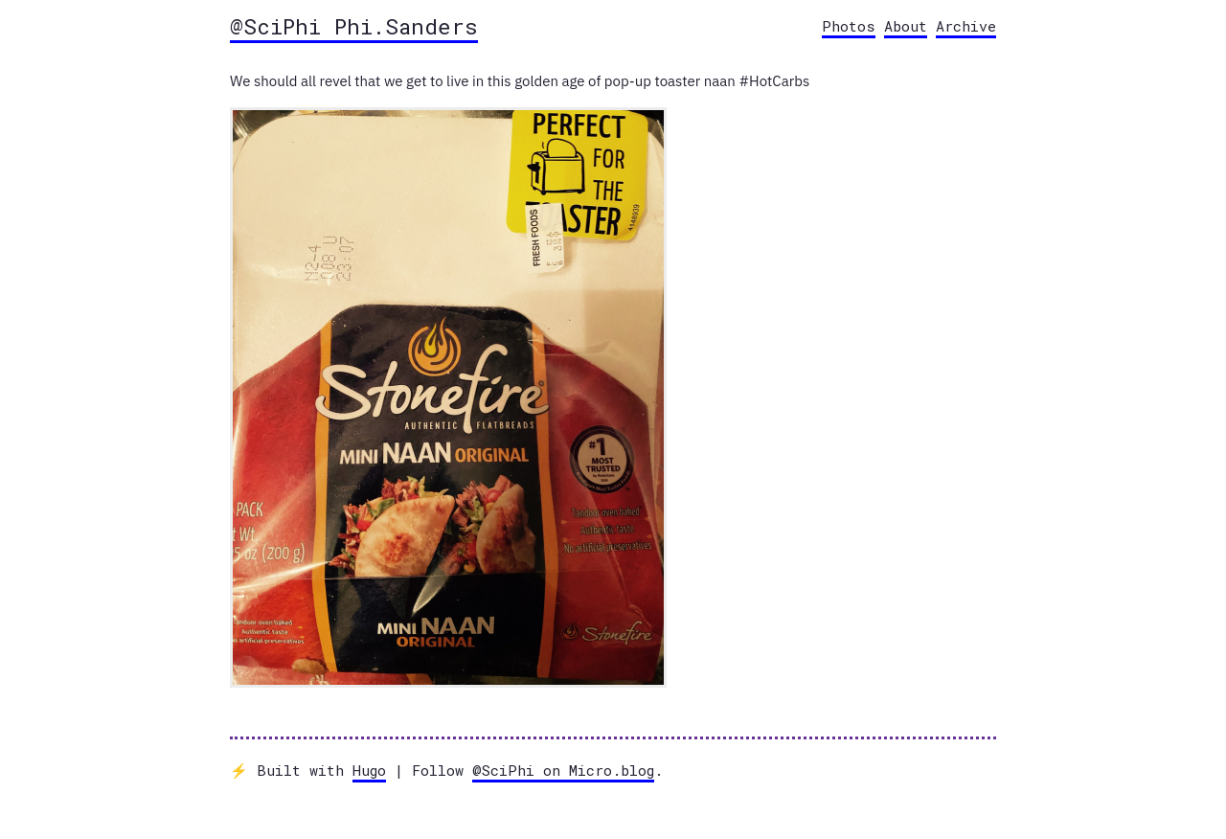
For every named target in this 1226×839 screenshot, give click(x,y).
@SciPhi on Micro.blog (563, 770)
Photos (848, 25)
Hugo (369, 770)
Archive (966, 25)
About (905, 25)
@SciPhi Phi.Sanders (354, 25)
